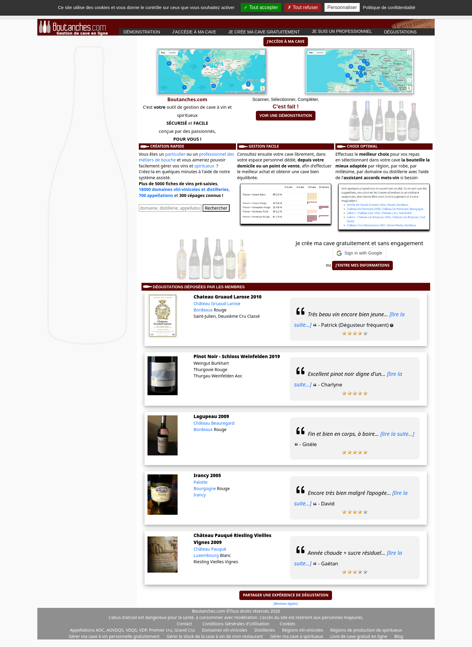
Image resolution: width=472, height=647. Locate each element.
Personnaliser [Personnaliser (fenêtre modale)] (342, 7)
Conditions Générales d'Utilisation (235, 624)
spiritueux (204, 166)
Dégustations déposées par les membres (199, 287)
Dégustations (400, 32)
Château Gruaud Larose (217, 303)
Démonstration (141, 32)
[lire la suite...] (397, 433)
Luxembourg (207, 555)
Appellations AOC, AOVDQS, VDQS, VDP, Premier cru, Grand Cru (133, 630)
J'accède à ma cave (194, 32)
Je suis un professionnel (342, 31)
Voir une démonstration (285, 116)
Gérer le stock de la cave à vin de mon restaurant (215, 636)
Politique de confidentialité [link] (389, 7)
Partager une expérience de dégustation (285, 595)
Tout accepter (261, 7)
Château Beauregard (214, 423)
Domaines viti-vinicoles (225, 630)
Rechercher (216, 208)
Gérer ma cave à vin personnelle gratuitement (115, 636)
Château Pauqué (210, 549)
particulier (175, 154)
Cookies (287, 624)
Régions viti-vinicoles (303, 630)
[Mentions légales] (286, 604)
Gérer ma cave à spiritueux (297, 636)
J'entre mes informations (363, 265)
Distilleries (265, 630)
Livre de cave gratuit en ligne (359, 636)
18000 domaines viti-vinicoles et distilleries (183, 189)
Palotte (200, 482)
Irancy (200, 495)
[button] (359, 253)
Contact (184, 624)
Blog (398, 636)
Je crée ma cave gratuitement (264, 32)
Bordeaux (204, 310)
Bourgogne (205, 488)
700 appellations (156, 195)
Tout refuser (302, 7)
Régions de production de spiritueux (366, 630)
